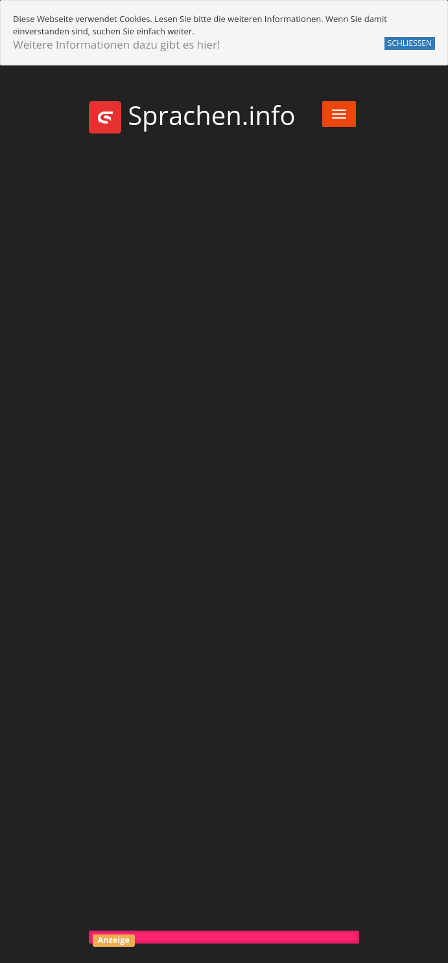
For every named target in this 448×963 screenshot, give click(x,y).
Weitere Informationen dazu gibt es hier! (116, 44)
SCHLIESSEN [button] (410, 43)
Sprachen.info (192, 115)
